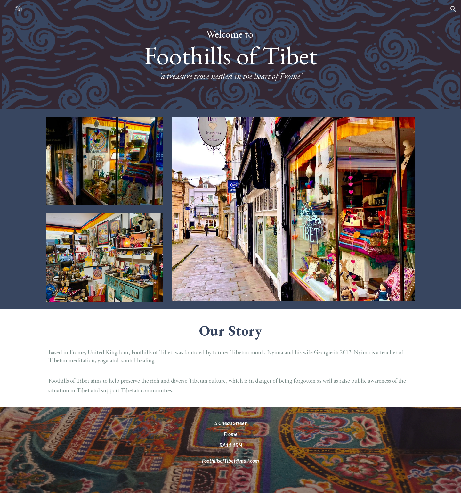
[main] (230, 54)
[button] (453, 9)
